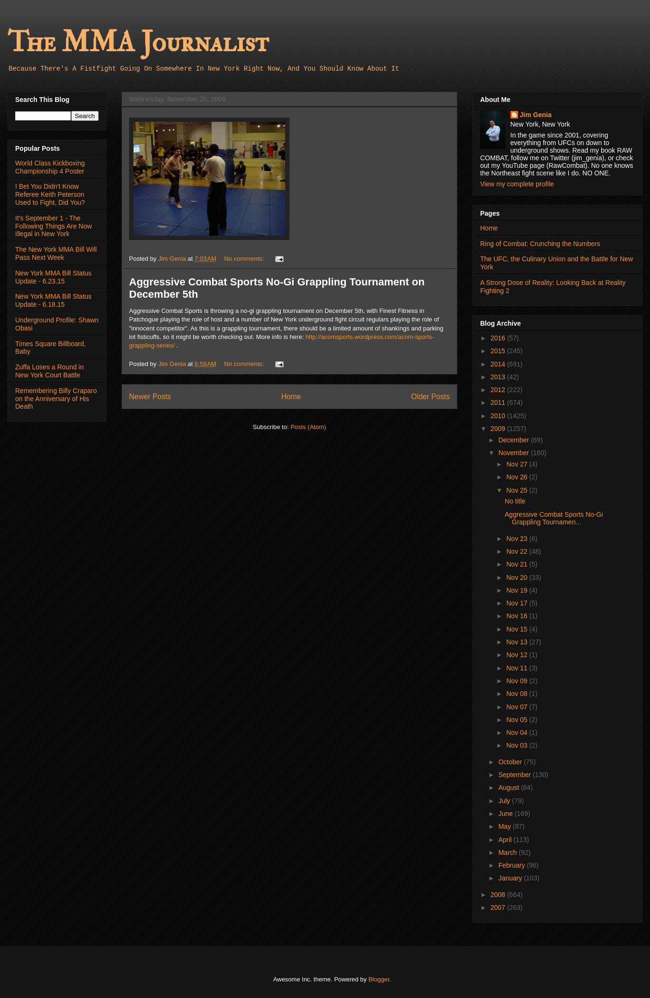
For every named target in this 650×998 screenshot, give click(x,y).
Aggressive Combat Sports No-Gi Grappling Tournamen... (554, 518)
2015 (499, 351)
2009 (499, 428)
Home (291, 397)
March (508, 852)
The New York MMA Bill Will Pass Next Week (56, 253)
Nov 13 (517, 642)
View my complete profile (517, 184)
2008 (499, 894)
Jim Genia (536, 115)
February (512, 865)
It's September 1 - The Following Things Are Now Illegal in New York (53, 226)
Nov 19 (517, 590)
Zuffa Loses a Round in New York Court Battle (49, 371)
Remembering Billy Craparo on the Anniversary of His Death (56, 399)
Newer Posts (150, 397)
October (511, 762)
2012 (499, 390)
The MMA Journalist (138, 42)
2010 (499, 416)
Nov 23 (517, 538)
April (505, 839)
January (511, 878)
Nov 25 (517, 490)
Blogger (378, 979)
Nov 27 (517, 464)
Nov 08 (517, 693)
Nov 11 (517, 668)
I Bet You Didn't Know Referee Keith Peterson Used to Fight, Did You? (50, 194)
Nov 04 (517, 732)
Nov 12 (517, 655)
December (514, 440)
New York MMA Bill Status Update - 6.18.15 (53, 300)
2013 (499, 377)
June (506, 813)
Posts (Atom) (308, 426)
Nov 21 (517, 564)
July (505, 801)
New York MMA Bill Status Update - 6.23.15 (53, 277)
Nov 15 (517, 629)
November (514, 453)
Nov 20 (517, 577)
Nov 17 (517, 603)
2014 (499, 364)
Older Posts (430, 397)
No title (515, 501)
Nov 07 (517, 707)
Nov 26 (517, 477)
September (515, 774)
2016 (499, 338)
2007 (499, 907)
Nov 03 (517, 745)
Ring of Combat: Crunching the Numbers (540, 243)
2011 (499, 402)
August (509, 787)
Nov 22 (517, 551)
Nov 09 (517, 681)
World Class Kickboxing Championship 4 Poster (50, 167)
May (505, 826)
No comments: (245, 258)
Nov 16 (517, 616)
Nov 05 (517, 719)
